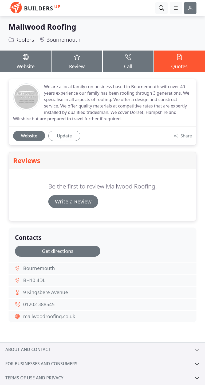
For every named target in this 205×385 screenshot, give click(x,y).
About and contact (27, 349)
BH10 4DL (34, 280)
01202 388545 (39, 304)
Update (64, 136)
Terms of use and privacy (34, 378)
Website (26, 61)
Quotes (179, 61)
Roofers (24, 39)
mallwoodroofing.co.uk (49, 316)
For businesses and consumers (41, 364)
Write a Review (73, 201)
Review (77, 61)
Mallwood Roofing (42, 27)
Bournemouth (63, 39)
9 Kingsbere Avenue (45, 292)
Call (128, 61)
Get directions (57, 251)
